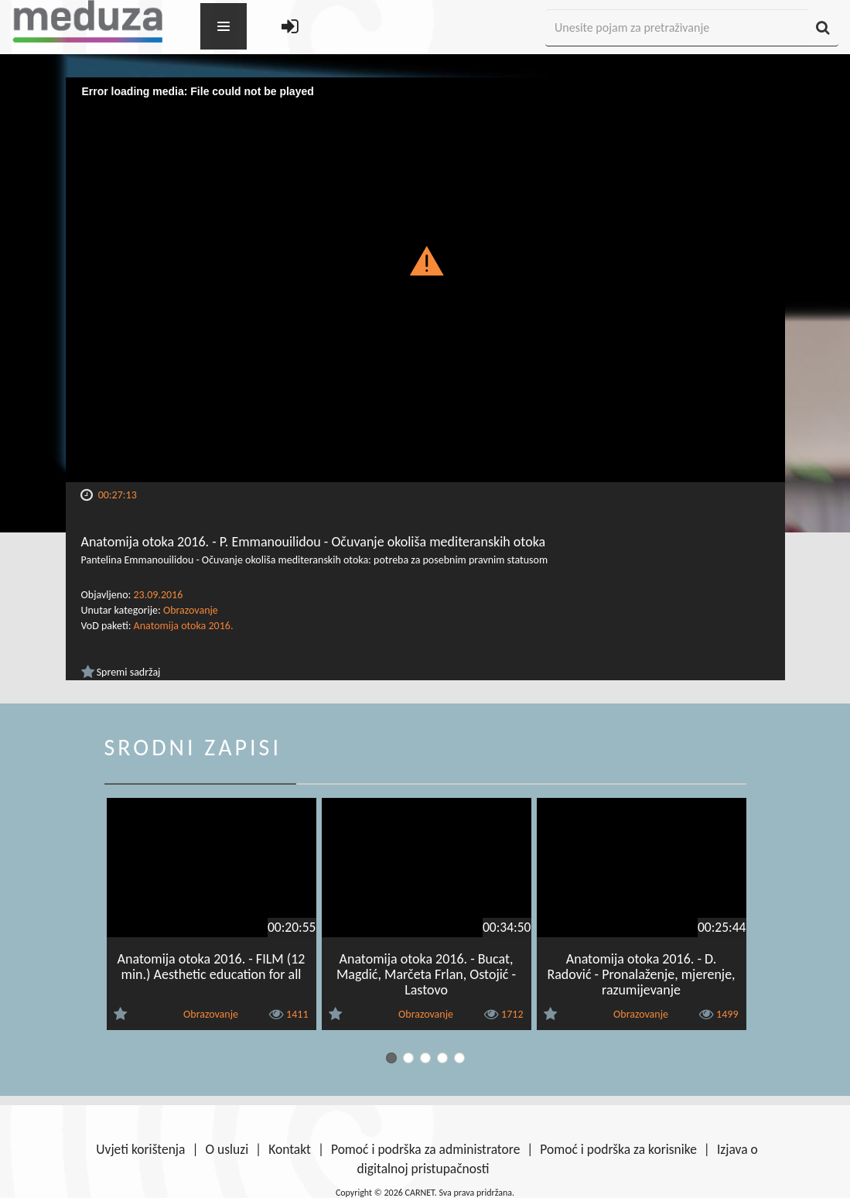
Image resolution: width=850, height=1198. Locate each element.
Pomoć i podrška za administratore (425, 1149)
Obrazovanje (190, 610)
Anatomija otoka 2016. (184, 625)
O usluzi (226, 1149)
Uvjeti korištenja (140, 1149)
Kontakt (289, 1149)
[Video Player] (425, 279)
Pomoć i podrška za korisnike (618, 1149)
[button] (425, 260)
